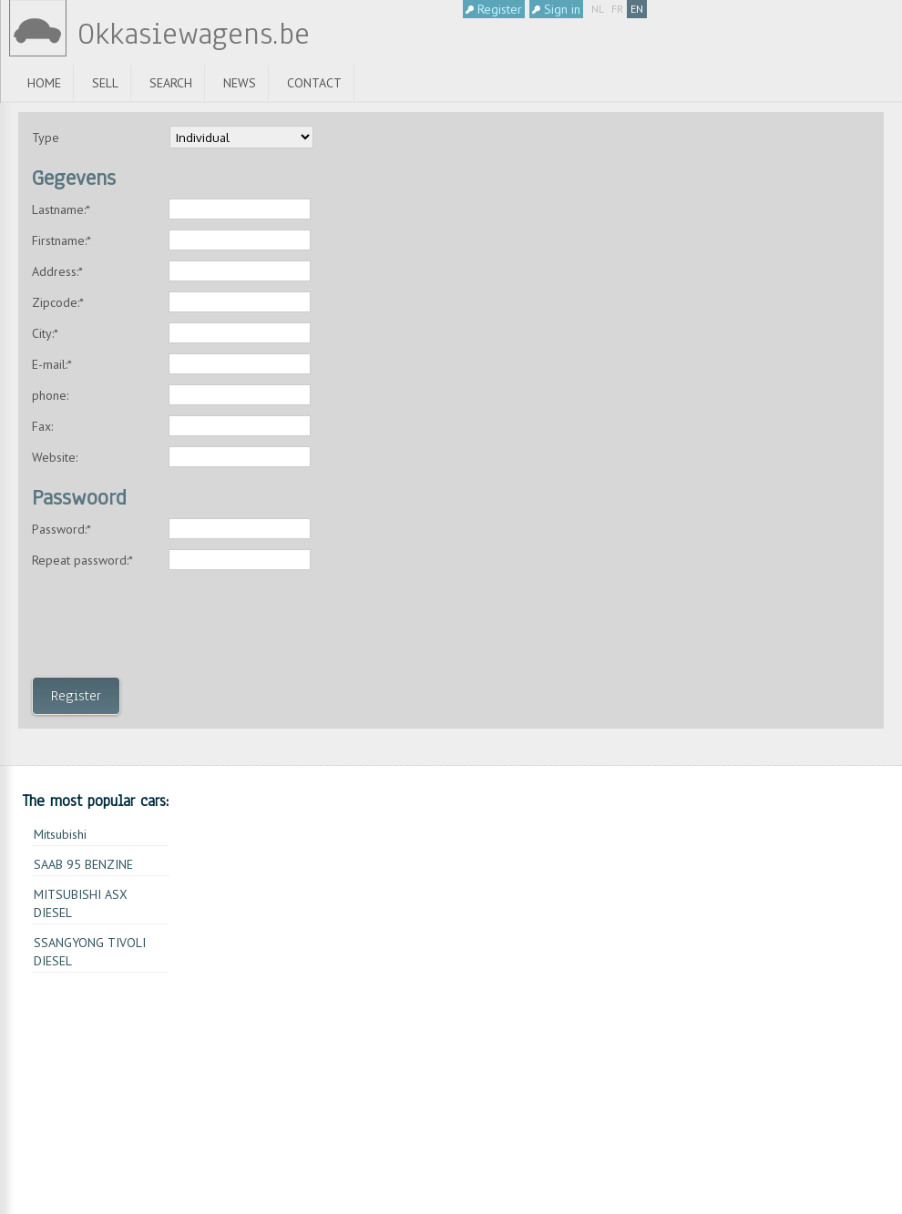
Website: (54, 457)
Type (45, 137)
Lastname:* (61, 209)
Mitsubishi (60, 834)
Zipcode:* (58, 302)
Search (170, 83)
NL (597, 8)
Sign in (556, 9)
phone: (50, 395)
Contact (314, 83)
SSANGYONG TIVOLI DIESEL (90, 951)
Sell (105, 83)
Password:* (61, 529)
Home (44, 83)
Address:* (57, 271)
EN (636, 8)
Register (494, 9)
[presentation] (170, 628)
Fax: (42, 426)
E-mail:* (52, 364)
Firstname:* (61, 240)
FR (617, 8)
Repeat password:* (82, 560)
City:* (45, 333)
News (239, 83)
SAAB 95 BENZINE (83, 864)
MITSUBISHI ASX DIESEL (81, 903)
